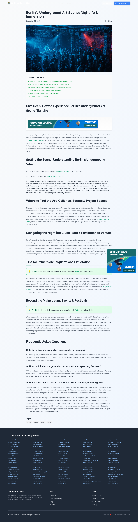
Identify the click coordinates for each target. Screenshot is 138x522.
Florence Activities (113, 444)
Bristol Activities (112, 456)
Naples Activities (12, 451)
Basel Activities (87, 483)
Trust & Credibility (56, 499)
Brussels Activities (113, 446)
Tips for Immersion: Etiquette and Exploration (44, 90)
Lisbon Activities (87, 442)
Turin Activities (12, 481)
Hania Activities (62, 481)
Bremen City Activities (114, 469)
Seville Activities (62, 460)
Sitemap (94, 505)
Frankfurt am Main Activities (115, 465)
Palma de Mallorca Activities (115, 474)
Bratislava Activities (88, 469)
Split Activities (62, 462)
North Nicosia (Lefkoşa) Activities (42, 472)
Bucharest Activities (38, 465)
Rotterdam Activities (113, 453)
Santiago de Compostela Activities (92, 481)
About (69, 3)
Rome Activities (62, 440)
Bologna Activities (113, 476)
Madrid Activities (37, 444)
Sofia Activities (112, 467)
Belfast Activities (87, 451)
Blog (62, 3)
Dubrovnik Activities (113, 462)
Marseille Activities (63, 474)
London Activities (12, 440)
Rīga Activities (12, 460)
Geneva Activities (13, 465)
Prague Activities (62, 444)
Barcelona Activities (63, 442)
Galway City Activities (89, 476)
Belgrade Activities (63, 458)
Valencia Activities (38, 458)
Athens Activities (87, 444)
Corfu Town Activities (64, 478)
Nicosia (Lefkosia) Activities (90, 460)
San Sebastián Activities (89, 456)
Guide (36, 422)
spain (42, 422)
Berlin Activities (87, 440)
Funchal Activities (12, 476)
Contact (52, 505)
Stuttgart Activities (13, 474)
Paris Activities (37, 440)
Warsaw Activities (38, 449)
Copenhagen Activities (64, 446)
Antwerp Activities (13, 478)
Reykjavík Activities (13, 446)
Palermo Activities (113, 460)
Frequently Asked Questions (38, 96)
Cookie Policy (96, 502)
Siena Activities (62, 483)
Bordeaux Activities (88, 453)
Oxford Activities (37, 456)
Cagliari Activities (112, 478)
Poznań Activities (37, 483)
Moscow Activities (38, 446)
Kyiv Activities (86, 458)
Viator (77, 271)
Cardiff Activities (12, 462)
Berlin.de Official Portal (55, 176)
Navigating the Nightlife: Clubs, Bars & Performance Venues (49, 87)
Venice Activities (37, 442)
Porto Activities (87, 449)
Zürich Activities (62, 476)
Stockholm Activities (13, 453)
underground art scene (34, 140)
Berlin (49, 422)
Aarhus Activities (87, 465)
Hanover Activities (88, 467)
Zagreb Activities (62, 465)
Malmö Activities (87, 462)
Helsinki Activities (63, 451)
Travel (29, 422)
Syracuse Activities (113, 483)
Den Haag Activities (113, 472)
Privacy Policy (97, 496)
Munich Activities (112, 449)
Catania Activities (37, 481)
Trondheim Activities (38, 478)
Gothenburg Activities (14, 469)
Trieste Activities (12, 483)
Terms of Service (98, 499)
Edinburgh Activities (13, 449)
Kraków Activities (62, 449)
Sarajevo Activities (13, 467)
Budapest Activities (113, 440)
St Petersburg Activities (114, 442)
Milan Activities (87, 446)
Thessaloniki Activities (39, 476)
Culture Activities (19, 3)
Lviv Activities (36, 474)
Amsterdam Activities (14, 442)
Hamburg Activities (38, 451)
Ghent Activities (112, 481)
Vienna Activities (62, 453)
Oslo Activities (112, 451)
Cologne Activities (13, 472)
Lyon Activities (87, 474)
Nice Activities (12, 456)
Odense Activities (63, 472)
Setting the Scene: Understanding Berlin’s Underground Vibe (50, 81)
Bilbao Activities (62, 456)
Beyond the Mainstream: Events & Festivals (43, 93)
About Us (53, 496)
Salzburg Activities (88, 472)
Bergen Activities (37, 467)
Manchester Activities (64, 467)
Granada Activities (63, 469)
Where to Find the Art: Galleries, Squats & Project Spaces (48, 84)
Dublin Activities (12, 444)
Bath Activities (12, 458)
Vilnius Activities (37, 462)
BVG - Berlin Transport (62, 171)
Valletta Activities (37, 469)
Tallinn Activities (112, 458)
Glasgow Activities (38, 453)
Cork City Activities (88, 478)
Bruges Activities (37, 460)
